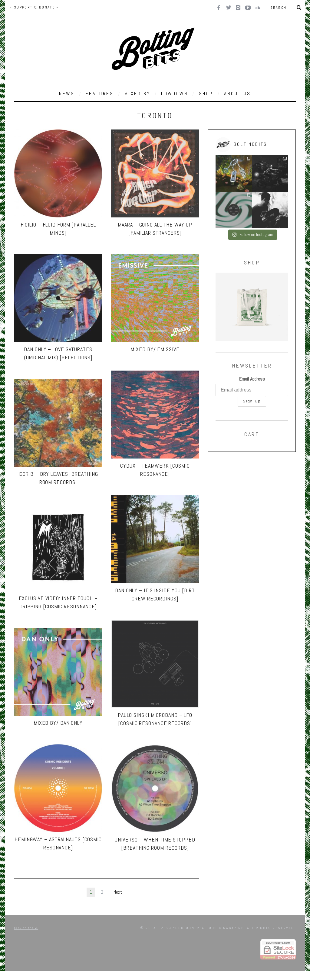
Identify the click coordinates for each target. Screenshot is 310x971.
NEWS (66, 93)
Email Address (252, 379)
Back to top (26, 928)
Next (118, 892)
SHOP (206, 93)
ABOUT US (237, 93)
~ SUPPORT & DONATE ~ (34, 7)
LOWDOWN (174, 93)
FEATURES (100, 93)
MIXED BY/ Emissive (154, 349)
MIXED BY (137, 93)
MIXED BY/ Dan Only (58, 722)
